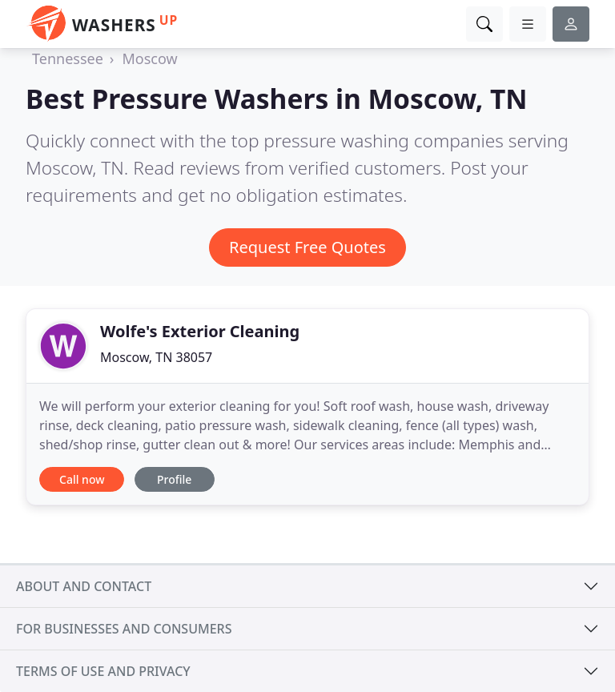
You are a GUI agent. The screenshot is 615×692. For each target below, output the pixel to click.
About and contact (83, 586)
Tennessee (67, 58)
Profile (174, 479)
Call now (81, 479)
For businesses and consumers (123, 629)
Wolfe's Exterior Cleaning (199, 331)
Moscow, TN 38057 (156, 357)
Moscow (149, 58)
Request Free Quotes (307, 247)
